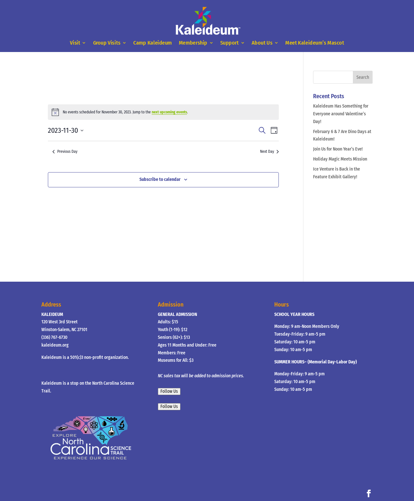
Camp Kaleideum (152, 43)
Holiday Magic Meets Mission (340, 159)
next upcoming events (169, 112)
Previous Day (64, 151)
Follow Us (169, 391)
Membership (193, 43)
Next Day (269, 151)
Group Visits (107, 43)
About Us (262, 43)
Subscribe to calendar (159, 179)
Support (229, 43)
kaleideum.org (55, 345)
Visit (75, 43)
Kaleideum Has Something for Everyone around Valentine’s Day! (340, 113)
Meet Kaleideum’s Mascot (314, 43)
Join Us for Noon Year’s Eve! (338, 149)
